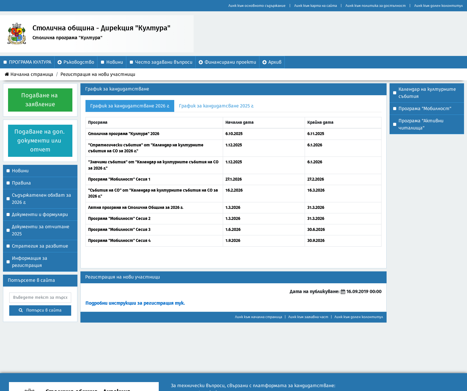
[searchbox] (40, 298)
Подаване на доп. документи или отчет (40, 141)
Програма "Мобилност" (424, 108)
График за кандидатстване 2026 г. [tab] (129, 106)
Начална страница (29, 74)
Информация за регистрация (29, 262)
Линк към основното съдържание (257, 5)
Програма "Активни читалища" (420, 124)
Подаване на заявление (40, 100)
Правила (21, 183)
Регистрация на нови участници (97, 74)
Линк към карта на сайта (315, 5)
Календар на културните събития (427, 93)
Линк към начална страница (258, 317)
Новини (20, 170)
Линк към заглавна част (308, 317)
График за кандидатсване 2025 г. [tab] (216, 106)
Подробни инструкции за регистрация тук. (135, 303)
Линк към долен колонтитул (438, 5)
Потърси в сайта (40, 310)
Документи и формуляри (40, 214)
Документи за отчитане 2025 (40, 230)
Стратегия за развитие (40, 246)
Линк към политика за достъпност (375, 5)
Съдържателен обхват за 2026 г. (41, 199)
